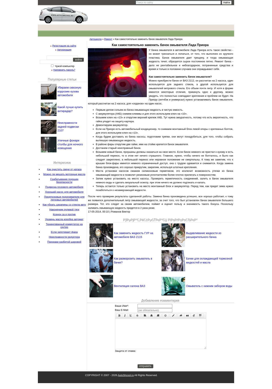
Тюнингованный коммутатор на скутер (64, 226)
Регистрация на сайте (64, 45)
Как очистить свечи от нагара (64, 169)
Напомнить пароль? (64, 70)
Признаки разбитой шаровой (64, 241)
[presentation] (167, 362)
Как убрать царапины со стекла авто (64, 204)
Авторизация (64, 49)
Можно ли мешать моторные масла (64, 174)
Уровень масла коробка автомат (64, 219)
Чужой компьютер (64, 66)
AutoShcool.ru (126, 381)
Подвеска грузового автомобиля (64, 186)
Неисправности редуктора (64, 236)
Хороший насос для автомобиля (64, 191)
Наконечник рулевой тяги (64, 209)
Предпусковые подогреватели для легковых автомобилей (64, 198)
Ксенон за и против (64, 214)
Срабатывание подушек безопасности (64, 181)
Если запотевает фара (64, 232)
